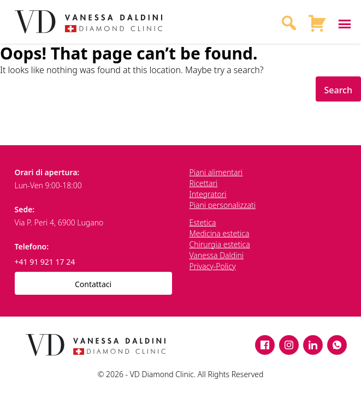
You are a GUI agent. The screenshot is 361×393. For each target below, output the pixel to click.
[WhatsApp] (337, 345)
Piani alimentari (216, 172)
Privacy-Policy (213, 266)
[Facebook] (265, 345)
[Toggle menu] (341, 21)
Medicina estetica (220, 233)
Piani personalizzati (223, 205)
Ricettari (204, 183)
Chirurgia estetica (220, 244)
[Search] (289, 22)
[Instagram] (289, 345)
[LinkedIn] (313, 345)
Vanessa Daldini (217, 255)
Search (338, 90)
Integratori (208, 194)
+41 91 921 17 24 (45, 262)
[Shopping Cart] (317, 22)
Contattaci (93, 284)
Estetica (203, 222)
